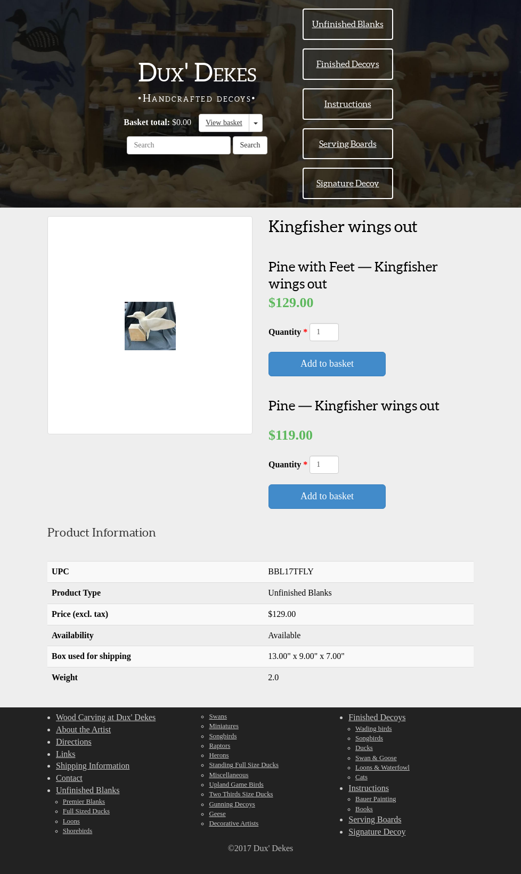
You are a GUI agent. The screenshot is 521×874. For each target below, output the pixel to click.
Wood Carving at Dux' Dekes (106, 717)
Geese (217, 814)
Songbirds (223, 736)
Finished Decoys (347, 64)
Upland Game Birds (236, 784)
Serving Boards (348, 144)
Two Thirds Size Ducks (241, 794)
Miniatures (223, 726)
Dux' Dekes (197, 72)
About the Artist (83, 729)
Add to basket (327, 363)
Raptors (219, 745)
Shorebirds (77, 831)
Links (65, 753)
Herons (219, 755)
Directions (74, 741)
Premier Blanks (84, 801)
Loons (71, 821)
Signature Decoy (347, 183)
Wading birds (373, 728)
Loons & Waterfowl (382, 767)
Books (364, 809)
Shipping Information (92, 765)
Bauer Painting (375, 799)
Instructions (347, 104)
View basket (224, 123)
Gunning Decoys (232, 804)
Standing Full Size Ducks (243, 765)
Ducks (364, 748)
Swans (217, 716)
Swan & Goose (376, 758)
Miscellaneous (228, 775)
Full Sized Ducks (86, 811)
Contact (69, 777)
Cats (361, 777)
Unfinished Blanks (348, 24)
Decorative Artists (233, 823)
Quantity (285, 331)
